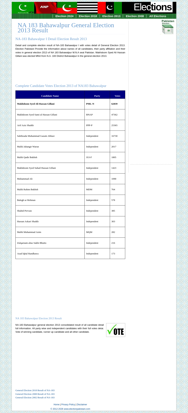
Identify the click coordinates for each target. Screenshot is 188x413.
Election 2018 (88, 16)
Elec (153, 6)
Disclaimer (82, 404)
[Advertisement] (151, 89)
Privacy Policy (68, 404)
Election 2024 (64, 16)
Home (56, 404)
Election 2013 (111, 16)
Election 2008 (135, 16)
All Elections (157, 16)
